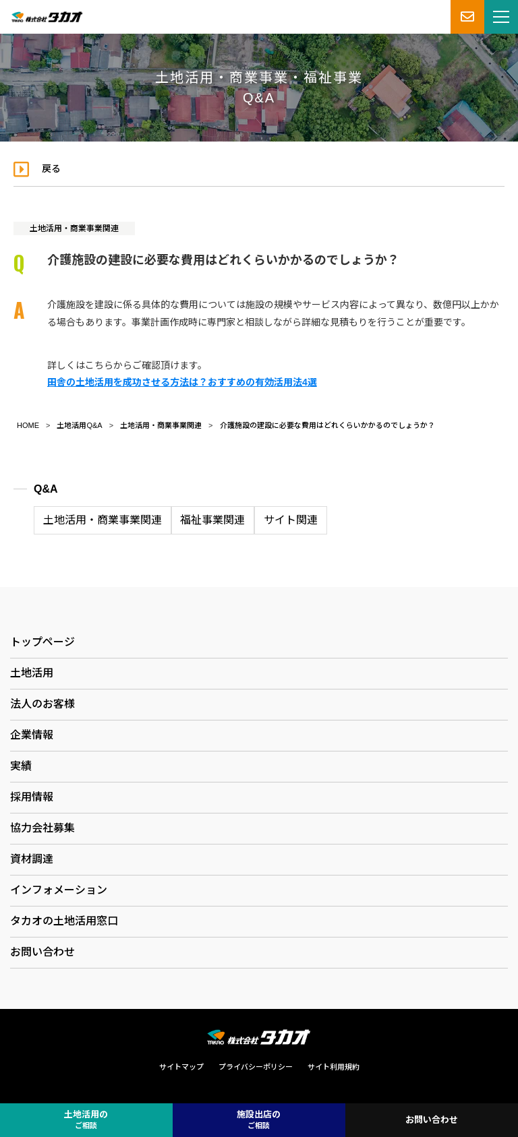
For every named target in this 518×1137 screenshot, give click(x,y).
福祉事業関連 (212, 520)
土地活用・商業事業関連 (74, 228)
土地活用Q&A (79, 425)
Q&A (46, 489)
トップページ (42, 642)
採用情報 (31, 797)
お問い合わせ (42, 952)
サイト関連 (291, 520)
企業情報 (31, 735)
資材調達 (31, 859)
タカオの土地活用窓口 (64, 921)
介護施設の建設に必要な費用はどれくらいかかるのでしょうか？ (327, 425)
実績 (21, 766)
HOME (28, 425)
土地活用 (31, 673)
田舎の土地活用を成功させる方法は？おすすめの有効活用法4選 (182, 382)
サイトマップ (181, 1067)
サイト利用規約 (333, 1067)
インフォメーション (58, 890)
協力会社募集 (42, 828)
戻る (51, 168)
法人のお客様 (42, 704)
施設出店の (259, 1120)
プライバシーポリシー (256, 1067)
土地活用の (86, 1120)
